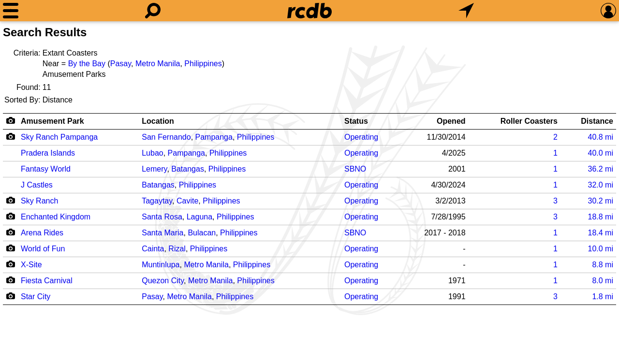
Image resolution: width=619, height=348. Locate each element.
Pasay (120, 63)
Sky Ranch (39, 201)
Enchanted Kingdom (55, 217)
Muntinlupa (160, 265)
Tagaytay (157, 201)
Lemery (154, 169)
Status (356, 121)
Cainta (153, 249)
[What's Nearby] (466, 10)
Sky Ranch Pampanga (59, 137)
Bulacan (202, 233)
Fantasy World (46, 169)
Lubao (152, 153)
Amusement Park (52, 121)
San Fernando (166, 137)
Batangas (187, 169)
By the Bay (86, 63)
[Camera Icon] (10, 136)
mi (600, 137)
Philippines (202, 63)
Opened (451, 121)
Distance (597, 121)
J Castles (37, 185)
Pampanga (214, 137)
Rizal (177, 249)
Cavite (187, 201)
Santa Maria (162, 233)
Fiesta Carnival (47, 280)
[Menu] (10, 10)
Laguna (199, 217)
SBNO (355, 169)
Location (158, 121)
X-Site (31, 265)
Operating (361, 137)
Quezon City (163, 280)
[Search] (153, 10)
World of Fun (43, 249)
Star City (35, 296)
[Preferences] (608, 10)
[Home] (309, 10)
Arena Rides (42, 233)
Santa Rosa (162, 217)
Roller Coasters (529, 121)
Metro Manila (157, 63)
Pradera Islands (48, 153)
